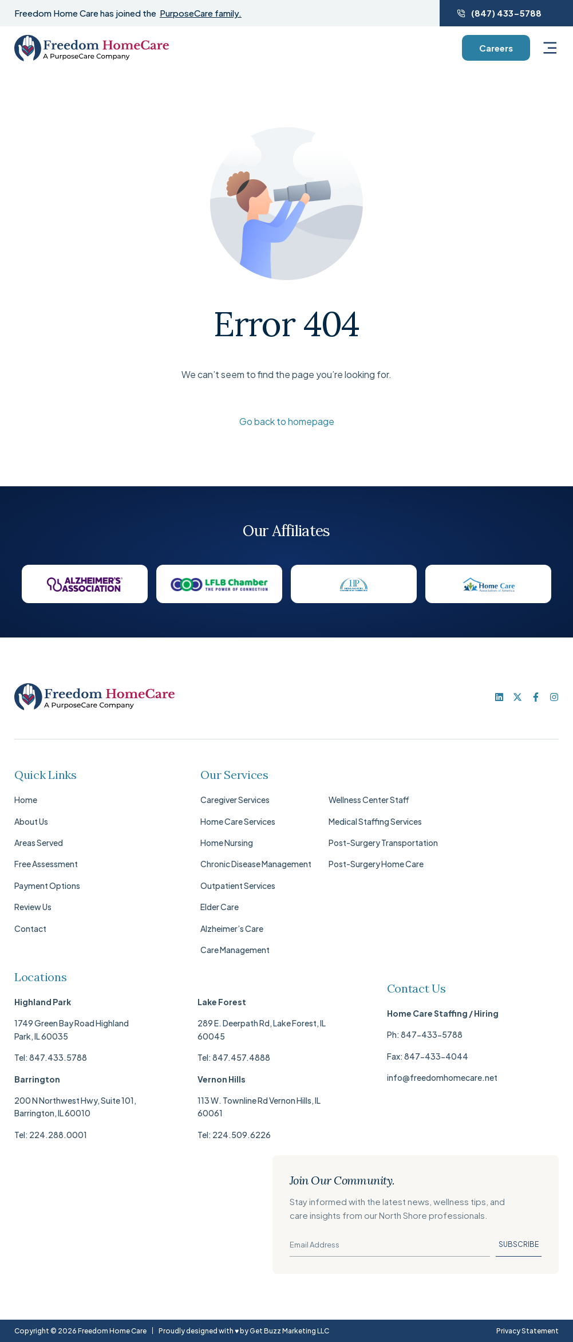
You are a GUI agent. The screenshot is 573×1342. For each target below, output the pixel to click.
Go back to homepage (286, 421)
